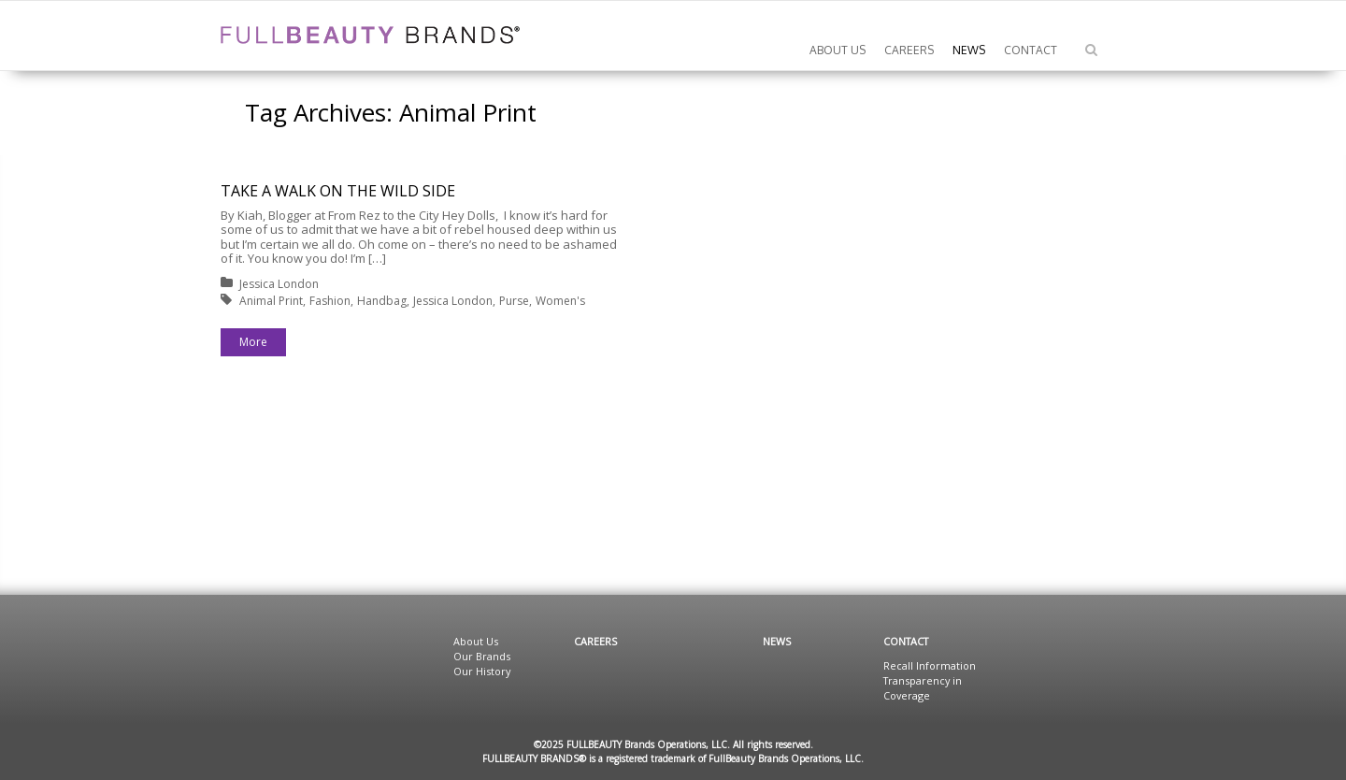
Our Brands (481, 656)
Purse (514, 301)
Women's (560, 301)
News (777, 641)
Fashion (330, 301)
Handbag (382, 301)
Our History (481, 671)
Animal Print (271, 301)
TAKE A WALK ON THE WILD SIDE (338, 191)
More (253, 342)
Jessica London (279, 284)
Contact (905, 641)
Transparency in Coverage (922, 687)
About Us (475, 641)
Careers (595, 641)
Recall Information (929, 665)
